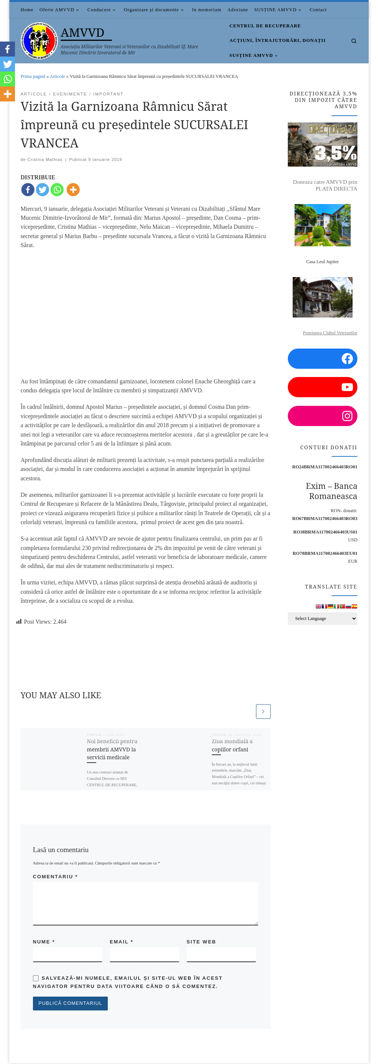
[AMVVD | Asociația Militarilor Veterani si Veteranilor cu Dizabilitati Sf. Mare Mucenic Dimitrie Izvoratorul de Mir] (39, 39)
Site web (201, 942)
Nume (44, 942)
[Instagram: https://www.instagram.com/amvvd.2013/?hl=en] (322, 416)
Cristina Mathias (45, 159)
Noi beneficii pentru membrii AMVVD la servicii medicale (112, 749)
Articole (57, 76)
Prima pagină (33, 76)
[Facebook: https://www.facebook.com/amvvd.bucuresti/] (322, 359)
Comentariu (55, 876)
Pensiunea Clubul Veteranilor (330, 332)
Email (121, 942)
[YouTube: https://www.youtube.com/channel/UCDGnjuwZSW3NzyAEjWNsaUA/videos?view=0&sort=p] (322, 387)
